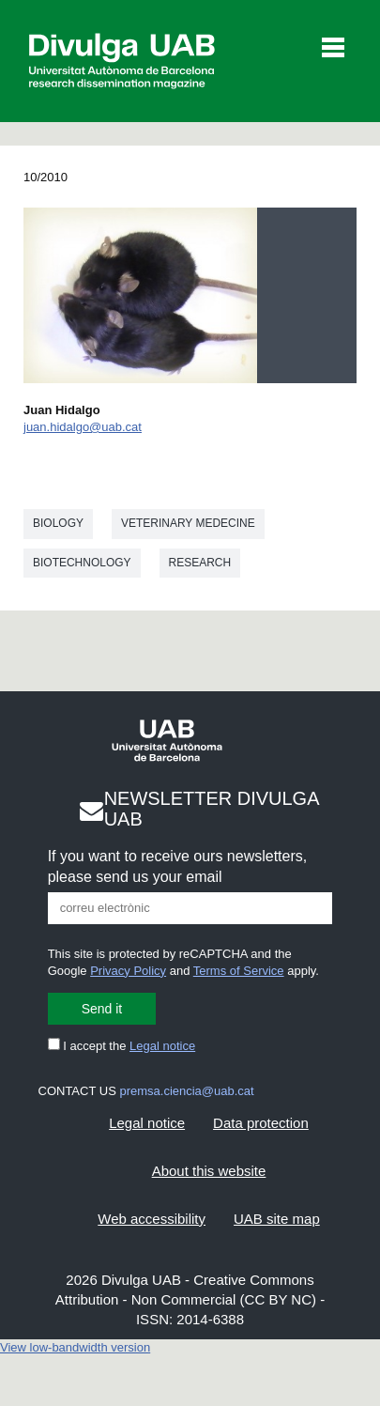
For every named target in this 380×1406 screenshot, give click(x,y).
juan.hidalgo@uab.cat (82, 427)
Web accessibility (151, 1219)
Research (200, 562)
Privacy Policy (128, 971)
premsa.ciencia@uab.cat (186, 1091)
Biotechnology (82, 562)
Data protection (261, 1123)
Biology (58, 523)
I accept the (122, 1046)
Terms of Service (238, 971)
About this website (209, 1171)
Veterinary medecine (188, 523)
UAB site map (277, 1219)
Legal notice (162, 1046)
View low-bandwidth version (75, 1347)
